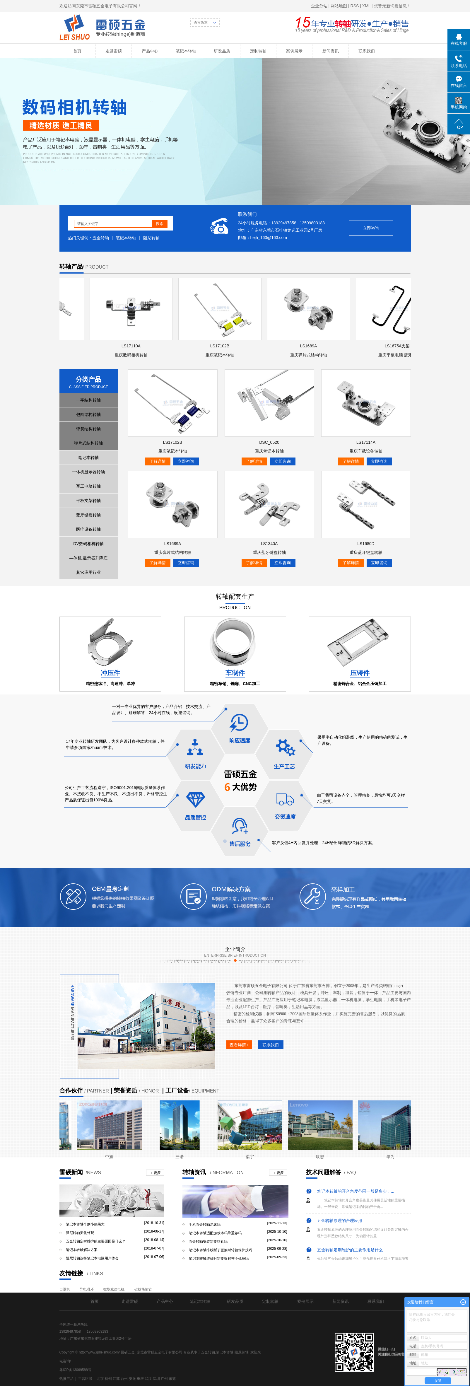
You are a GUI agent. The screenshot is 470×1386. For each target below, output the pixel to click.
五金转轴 (101, 237)
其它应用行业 (88, 572)
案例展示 (294, 51)
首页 (77, 51)
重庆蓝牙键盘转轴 (269, 552)
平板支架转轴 (88, 500)
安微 (132, 1379)
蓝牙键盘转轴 (88, 515)
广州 (164, 1379)
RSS (355, 6)
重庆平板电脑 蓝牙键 (399, 355)
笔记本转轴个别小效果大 (85, 1224)
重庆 (140, 1379)
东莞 (172, 1379)
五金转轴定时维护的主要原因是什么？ (96, 1241)
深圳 (156, 1379)
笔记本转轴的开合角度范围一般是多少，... (355, 1192)
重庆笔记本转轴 (221, 355)
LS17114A (365, 442)
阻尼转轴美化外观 (80, 1233)
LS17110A (132, 346)
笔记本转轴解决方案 (82, 1250)
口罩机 (64, 1289)
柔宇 (251, 1156)
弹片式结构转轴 (88, 443)
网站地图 (339, 6)
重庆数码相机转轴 (132, 355)
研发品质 (222, 51)
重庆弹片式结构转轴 (310, 355)
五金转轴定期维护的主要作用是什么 (350, 1250)
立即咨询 (371, 228)
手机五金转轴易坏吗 (205, 1225)
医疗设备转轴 (88, 529)
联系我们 (366, 51)
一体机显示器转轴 (88, 472)
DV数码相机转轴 (88, 543)
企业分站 (319, 6)
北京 (100, 1379)
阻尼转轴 (151, 237)
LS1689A (310, 346)
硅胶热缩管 (143, 1289)
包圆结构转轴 (88, 414)
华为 (392, 1156)
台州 (124, 1379)
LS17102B (221, 346)
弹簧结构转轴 (88, 428)
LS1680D (365, 543)
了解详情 (157, 461)
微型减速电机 (113, 1289)
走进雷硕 (113, 51)
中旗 (111, 1156)
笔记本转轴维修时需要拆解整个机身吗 (219, 1259)
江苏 (116, 1379)
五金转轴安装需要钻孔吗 (208, 1242)
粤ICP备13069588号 (75, 1370)
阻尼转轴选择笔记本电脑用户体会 (92, 1258)
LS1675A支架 (398, 346)
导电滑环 (87, 1289)
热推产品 (66, 1379)
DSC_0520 (269, 442)
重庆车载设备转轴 (366, 451)
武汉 (148, 1379)
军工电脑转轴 (88, 486)
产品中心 (150, 51)
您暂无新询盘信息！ (392, 6)
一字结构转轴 (88, 400)
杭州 (108, 1379)
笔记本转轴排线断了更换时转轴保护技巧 (220, 1250)
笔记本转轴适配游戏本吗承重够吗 (215, 1233)
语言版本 (201, 23)
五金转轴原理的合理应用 (339, 1221)
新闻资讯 (330, 51)
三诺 (181, 1156)
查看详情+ (239, 1044)
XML (366, 6)
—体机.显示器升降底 (88, 558)
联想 (321, 1156)
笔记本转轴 (186, 51)
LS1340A (269, 543)
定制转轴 (258, 51)
